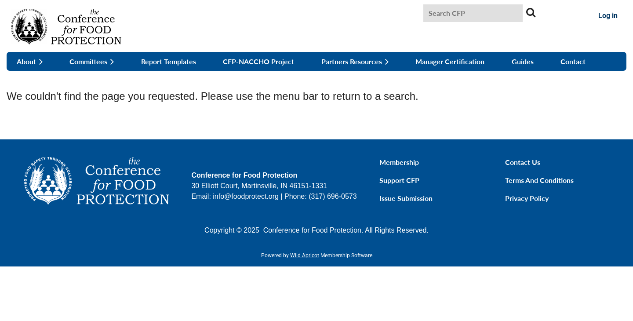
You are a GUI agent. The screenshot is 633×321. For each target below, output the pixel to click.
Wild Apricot (304, 255)
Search (531, 12)
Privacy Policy (527, 198)
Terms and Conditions (539, 180)
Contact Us (522, 162)
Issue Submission (406, 198)
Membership (399, 162)
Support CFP (399, 180)
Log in (608, 15)
